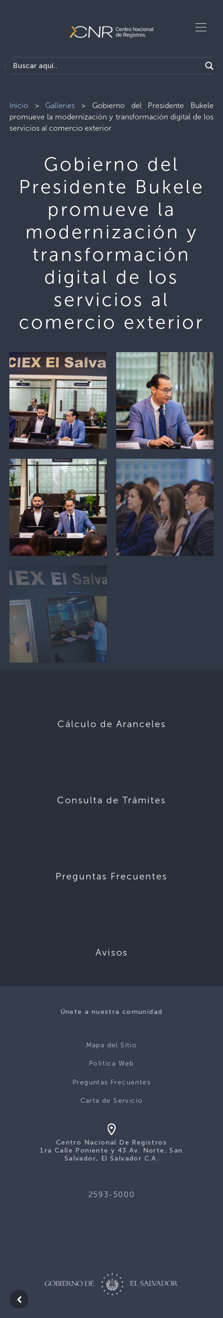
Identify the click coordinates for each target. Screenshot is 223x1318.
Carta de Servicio (111, 1101)
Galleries (60, 105)
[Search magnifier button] (209, 66)
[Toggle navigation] (201, 27)
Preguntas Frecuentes (111, 1082)
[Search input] (106, 66)
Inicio (18, 105)
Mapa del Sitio (111, 1045)
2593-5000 (111, 1194)
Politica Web (111, 1063)
